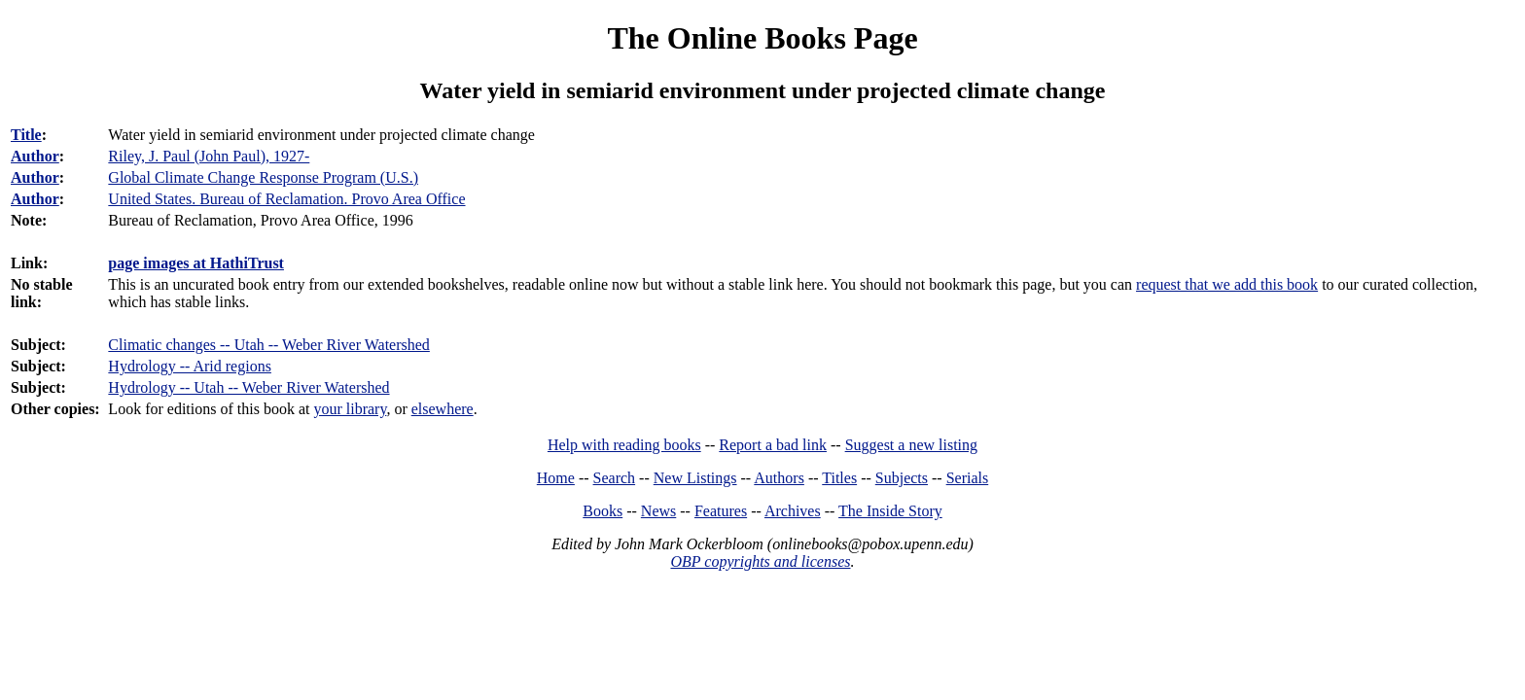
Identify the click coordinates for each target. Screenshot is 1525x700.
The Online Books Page (762, 37)
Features (720, 511)
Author (35, 156)
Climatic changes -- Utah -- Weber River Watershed (269, 344)
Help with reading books (624, 445)
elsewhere (442, 409)
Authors (779, 478)
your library (349, 409)
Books (602, 511)
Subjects (901, 478)
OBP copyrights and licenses (760, 561)
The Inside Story (890, 511)
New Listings (695, 478)
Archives (792, 511)
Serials (967, 478)
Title (26, 134)
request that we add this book (1227, 284)
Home (556, 478)
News (658, 511)
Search (614, 478)
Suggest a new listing (911, 445)
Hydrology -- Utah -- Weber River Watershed (248, 387)
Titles (839, 478)
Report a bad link (773, 445)
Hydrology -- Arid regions (189, 366)
